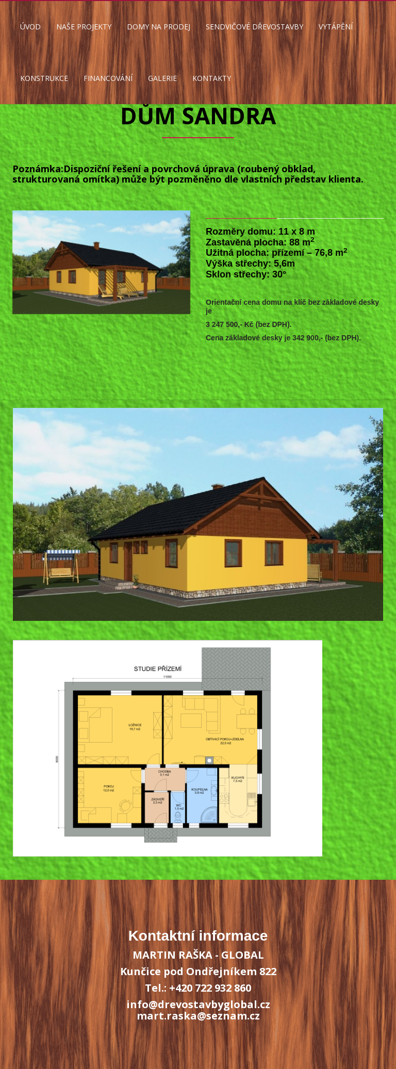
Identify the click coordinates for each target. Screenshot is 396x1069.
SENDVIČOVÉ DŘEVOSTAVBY (254, 26)
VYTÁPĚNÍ (336, 26)
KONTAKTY (211, 78)
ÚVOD (30, 26)
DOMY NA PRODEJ (158, 26)
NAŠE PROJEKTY (83, 26)
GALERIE (162, 78)
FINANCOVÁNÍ (108, 78)
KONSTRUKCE (44, 78)
